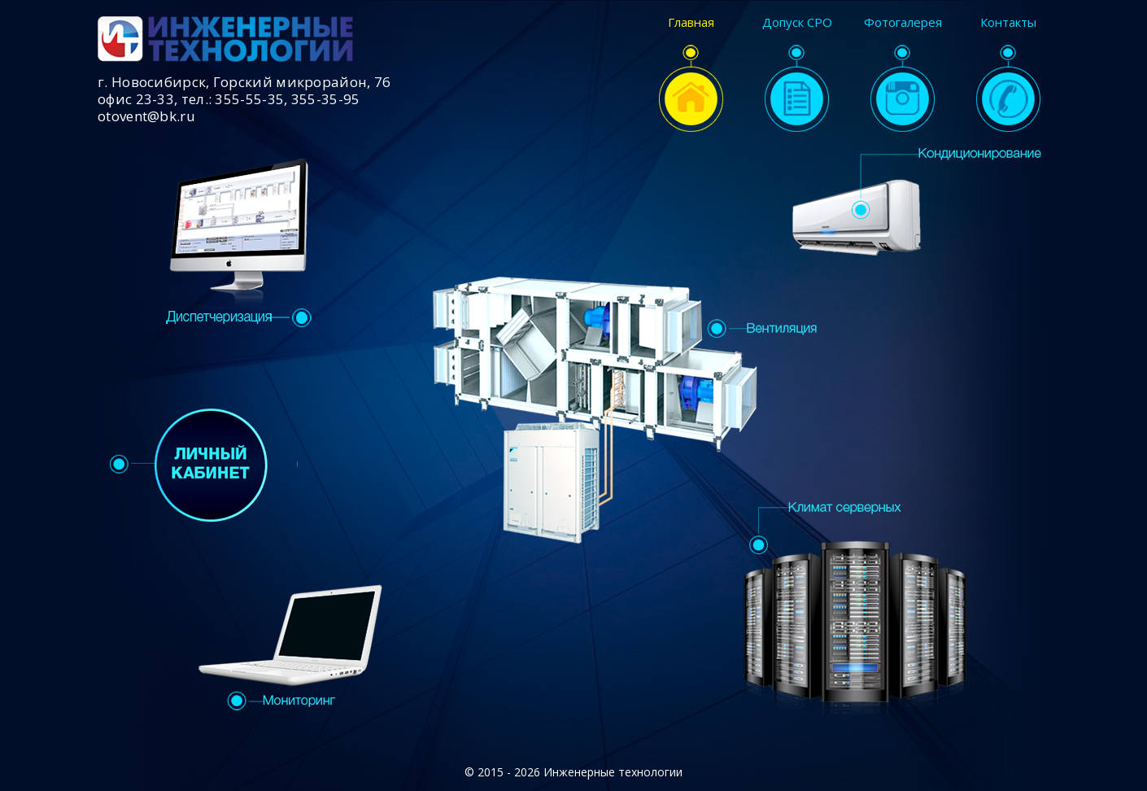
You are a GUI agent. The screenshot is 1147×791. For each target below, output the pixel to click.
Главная (691, 74)
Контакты (1008, 74)
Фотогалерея (903, 74)
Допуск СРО (797, 74)
